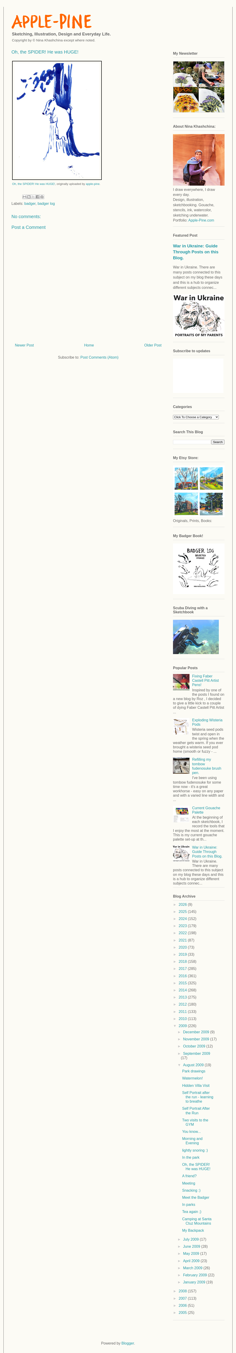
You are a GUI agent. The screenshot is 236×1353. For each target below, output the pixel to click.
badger (30, 204)
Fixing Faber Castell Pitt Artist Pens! (205, 680)
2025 (183, 912)
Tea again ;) (191, 1212)
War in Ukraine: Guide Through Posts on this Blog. (195, 252)
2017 (183, 969)
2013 (183, 997)
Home (89, 345)
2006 (183, 1305)
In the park (191, 1157)
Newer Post (24, 345)
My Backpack (193, 1230)
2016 (183, 976)
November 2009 (196, 1039)
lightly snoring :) (195, 1150)
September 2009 (196, 1053)
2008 (183, 1291)
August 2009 (194, 1065)
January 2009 (194, 1282)
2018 (183, 961)
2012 (183, 1004)
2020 (183, 947)
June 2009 (192, 1246)
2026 (183, 905)
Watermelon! (192, 1078)
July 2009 (191, 1239)
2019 (183, 954)
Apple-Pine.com (201, 220)
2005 (183, 1313)
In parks (188, 1205)
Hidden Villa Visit (195, 1086)
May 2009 (191, 1254)
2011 (183, 1012)
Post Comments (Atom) (99, 357)
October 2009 (194, 1046)
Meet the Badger (195, 1197)
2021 (183, 940)
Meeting (188, 1183)
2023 (183, 926)
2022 (183, 933)
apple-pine (93, 184)
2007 (183, 1298)
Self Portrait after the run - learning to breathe (197, 1097)
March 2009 (193, 1268)
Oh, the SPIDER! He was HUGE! (33, 184)
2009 (183, 1026)
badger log (46, 204)
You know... (191, 1132)
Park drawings (193, 1071)
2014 (183, 990)
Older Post (153, 345)
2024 (183, 919)
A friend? (189, 1176)
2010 (183, 1019)
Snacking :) (191, 1190)
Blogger (127, 1343)
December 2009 (196, 1032)
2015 (183, 983)
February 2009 (195, 1275)
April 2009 (192, 1261)
